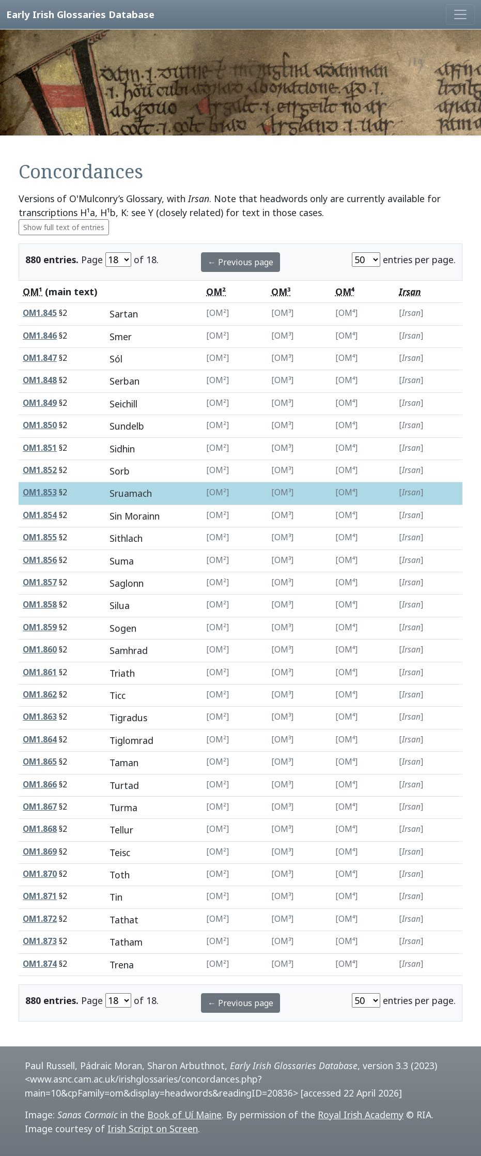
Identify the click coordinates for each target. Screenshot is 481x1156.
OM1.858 (40, 604)
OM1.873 (40, 941)
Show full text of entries (63, 227)
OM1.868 (40, 829)
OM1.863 (40, 716)
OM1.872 (40, 919)
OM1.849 (40, 403)
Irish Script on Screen (152, 1128)
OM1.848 (40, 380)
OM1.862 (40, 694)
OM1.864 (40, 739)
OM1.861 (40, 672)
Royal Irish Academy (361, 1114)
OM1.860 (40, 649)
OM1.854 (40, 515)
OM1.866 (40, 784)
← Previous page (240, 262)
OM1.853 (40, 492)
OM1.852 (40, 470)
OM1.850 (40, 425)
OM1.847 (40, 358)
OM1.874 (40, 964)
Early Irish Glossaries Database (80, 14)
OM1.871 (40, 896)
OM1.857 (40, 582)
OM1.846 (40, 335)
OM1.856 (40, 560)
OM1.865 (40, 761)
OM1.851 (40, 448)
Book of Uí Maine (184, 1114)
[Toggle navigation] (460, 14)
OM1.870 (40, 874)
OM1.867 (40, 806)
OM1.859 (40, 627)
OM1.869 (40, 851)
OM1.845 (40, 313)
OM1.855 (40, 537)
